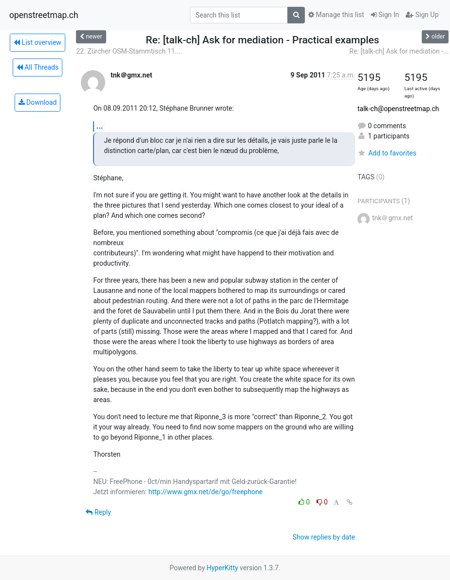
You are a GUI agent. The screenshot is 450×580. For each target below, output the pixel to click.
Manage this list (336, 15)
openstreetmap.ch (43, 15)
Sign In (385, 15)
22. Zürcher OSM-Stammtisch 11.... (129, 51)
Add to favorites (386, 153)
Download (38, 102)
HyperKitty (222, 568)
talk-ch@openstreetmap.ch (398, 109)
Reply (98, 512)
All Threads (37, 67)
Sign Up (422, 15)
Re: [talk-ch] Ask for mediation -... (399, 51)
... (99, 126)
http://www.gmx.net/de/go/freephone (206, 492)
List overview (37, 42)
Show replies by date (324, 537)
